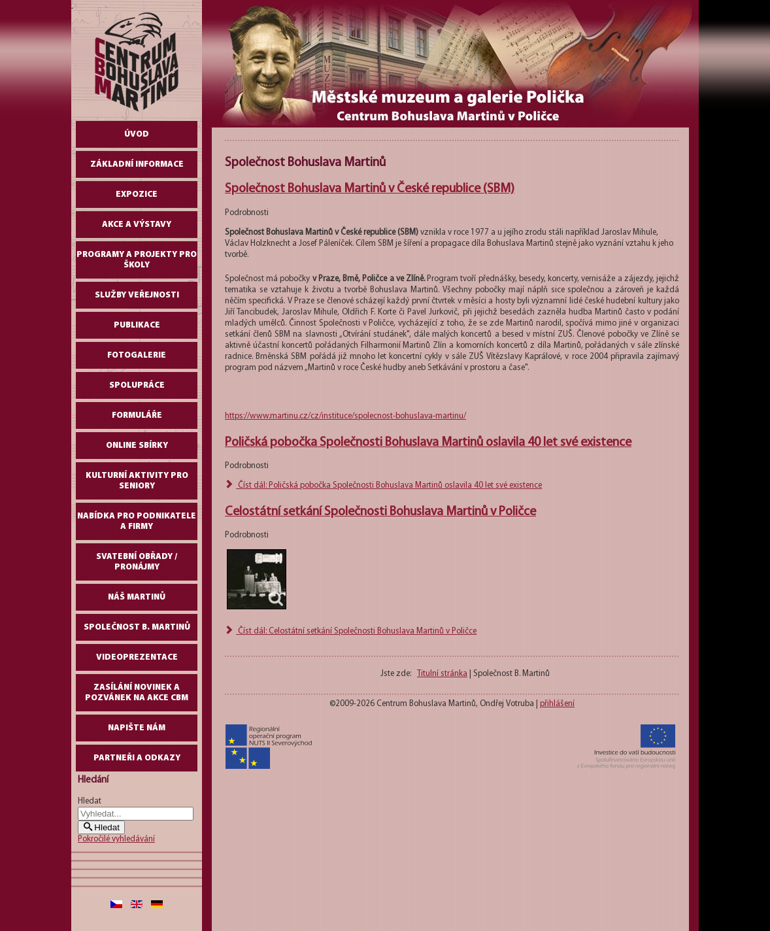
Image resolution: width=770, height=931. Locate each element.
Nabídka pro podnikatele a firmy (136, 521)
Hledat (89, 801)
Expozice (137, 194)
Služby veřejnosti (137, 295)
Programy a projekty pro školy (136, 259)
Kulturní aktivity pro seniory (137, 480)
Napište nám (136, 728)
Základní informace (137, 164)
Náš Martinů (136, 597)
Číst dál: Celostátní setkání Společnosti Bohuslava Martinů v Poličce (351, 631)
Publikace (137, 325)
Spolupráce (137, 385)
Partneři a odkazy (136, 758)
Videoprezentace (137, 657)
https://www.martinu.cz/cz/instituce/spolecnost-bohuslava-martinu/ (345, 416)
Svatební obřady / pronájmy (136, 561)
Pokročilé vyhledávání (116, 839)
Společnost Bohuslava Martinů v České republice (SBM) (369, 188)
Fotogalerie (136, 355)
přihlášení (557, 704)
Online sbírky (137, 445)
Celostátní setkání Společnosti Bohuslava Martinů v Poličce (380, 511)
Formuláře (137, 415)
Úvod (136, 134)
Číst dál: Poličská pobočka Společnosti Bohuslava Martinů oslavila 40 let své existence (383, 485)
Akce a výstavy (136, 224)
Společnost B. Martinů (137, 627)
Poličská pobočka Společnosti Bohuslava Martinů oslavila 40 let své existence (428, 442)
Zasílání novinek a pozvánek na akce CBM (136, 692)
